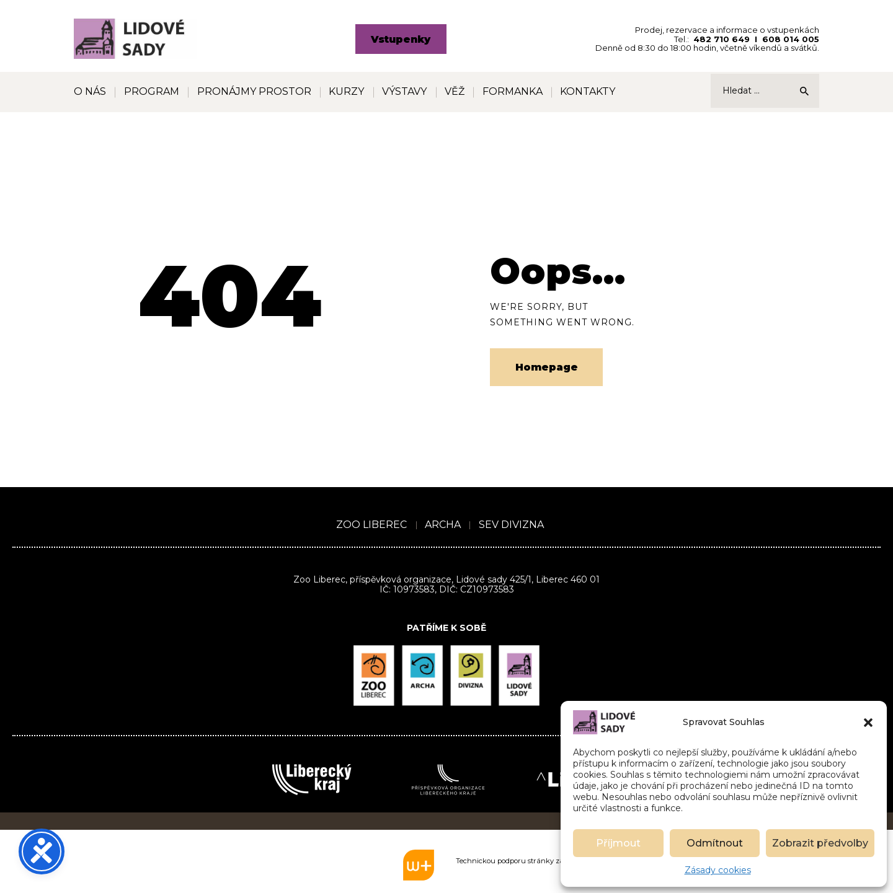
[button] (868, 722)
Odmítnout (714, 843)
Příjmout (618, 843)
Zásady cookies (718, 870)
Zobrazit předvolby (820, 843)
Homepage (546, 367)
